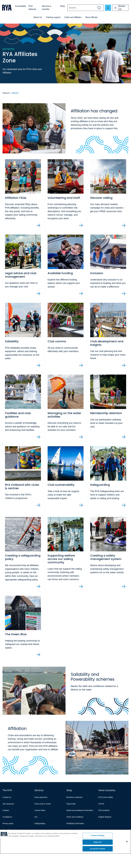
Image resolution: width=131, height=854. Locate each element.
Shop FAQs (71, 804)
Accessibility (20, 6)
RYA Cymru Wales (105, 798)
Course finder (40, 811)
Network (6, 93)
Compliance (7, 818)
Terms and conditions (75, 818)
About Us (38, 17)
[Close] (127, 841)
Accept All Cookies (97, 849)
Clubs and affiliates (73, 17)
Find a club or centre (43, 804)
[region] (65, 842)
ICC (36, 818)
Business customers (75, 798)
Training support (53, 17)
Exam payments (41, 798)
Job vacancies (8, 804)
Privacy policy (8, 824)
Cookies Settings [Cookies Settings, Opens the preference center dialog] (98, 835)
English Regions (104, 818)
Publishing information (75, 824)
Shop (62, 6)
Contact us (7, 798)
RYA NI (101, 804)
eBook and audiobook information (80, 811)
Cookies (6, 811)
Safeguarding (40, 824)
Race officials (91, 17)
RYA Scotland (103, 811)
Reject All (97, 842)
